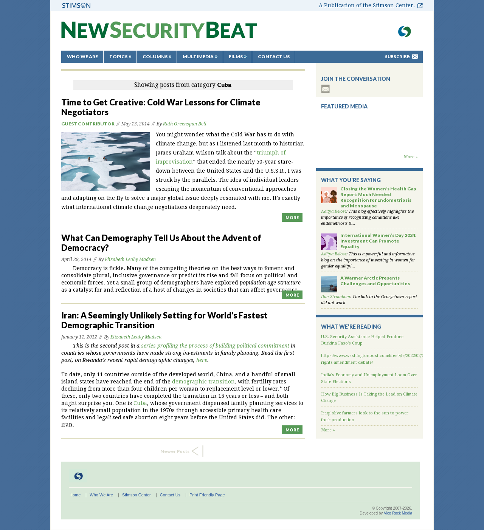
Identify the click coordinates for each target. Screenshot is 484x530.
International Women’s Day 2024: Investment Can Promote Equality (378, 240)
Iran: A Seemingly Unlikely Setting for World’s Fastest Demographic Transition (164, 320)
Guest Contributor (88, 124)
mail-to (415, 57)
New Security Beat (159, 33)
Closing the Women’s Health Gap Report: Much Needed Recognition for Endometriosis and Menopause (378, 197)
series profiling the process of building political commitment (215, 346)
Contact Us (274, 56)
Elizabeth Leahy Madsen (130, 259)
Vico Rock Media (398, 513)
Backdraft (369, 147)
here (201, 360)
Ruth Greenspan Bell (184, 124)
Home (75, 495)
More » (411, 157)
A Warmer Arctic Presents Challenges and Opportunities (375, 280)
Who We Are (82, 56)
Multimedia (198, 56)
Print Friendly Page (207, 495)
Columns (155, 56)
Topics (118, 56)
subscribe (325, 89)
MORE (292, 217)
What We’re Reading (351, 326)
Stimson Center (136, 495)
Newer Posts (174, 451)
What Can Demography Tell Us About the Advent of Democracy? (161, 243)
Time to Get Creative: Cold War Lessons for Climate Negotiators (161, 107)
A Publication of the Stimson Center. (367, 5)
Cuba (140, 403)
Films (236, 56)
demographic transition (203, 382)
